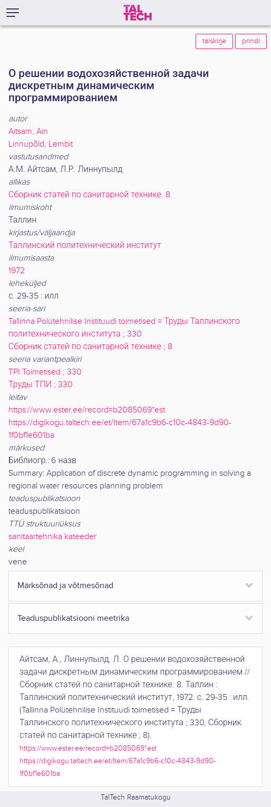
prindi (251, 41)
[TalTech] (137, 12)
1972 (16, 271)
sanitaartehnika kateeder (52, 537)
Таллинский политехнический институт (84, 246)
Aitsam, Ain (28, 132)
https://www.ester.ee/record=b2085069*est (86, 410)
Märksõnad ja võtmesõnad (65, 586)
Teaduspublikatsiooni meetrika (73, 618)
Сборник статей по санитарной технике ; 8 (90, 347)
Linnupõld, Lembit (40, 144)
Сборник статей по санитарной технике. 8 (89, 195)
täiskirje (214, 41)
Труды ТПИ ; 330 (40, 385)
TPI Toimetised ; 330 (45, 372)
